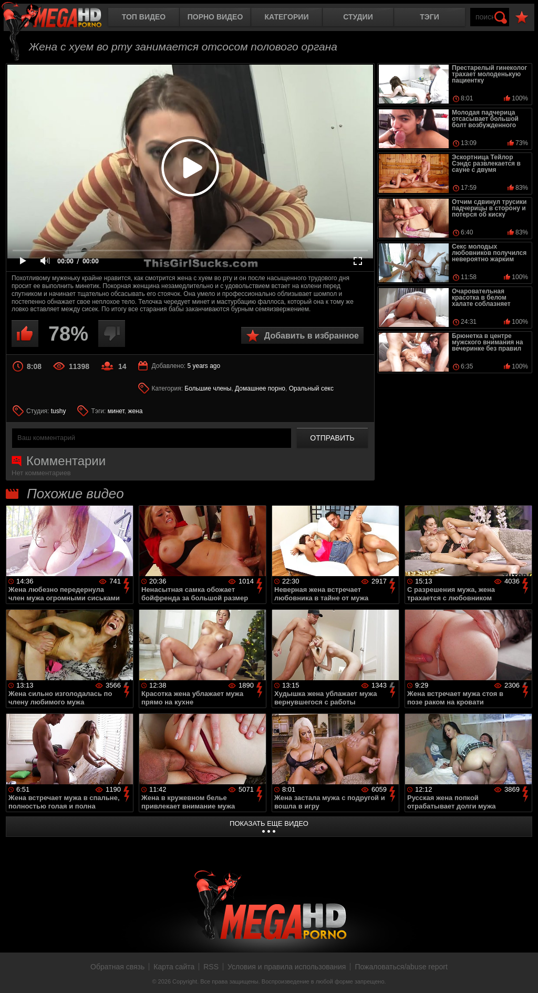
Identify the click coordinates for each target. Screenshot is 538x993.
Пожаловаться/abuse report (401, 967)
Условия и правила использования (286, 967)
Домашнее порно (260, 388)
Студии (358, 17)
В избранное (521, 18)
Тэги (429, 17)
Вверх (522, 973)
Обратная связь (117, 967)
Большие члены (207, 388)
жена (135, 411)
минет (116, 411)
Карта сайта (173, 967)
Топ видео (143, 17)
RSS (211, 967)
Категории (287, 17)
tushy (58, 411)
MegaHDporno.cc (60, 18)
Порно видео (215, 17)
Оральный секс (311, 388)
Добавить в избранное (311, 335)
